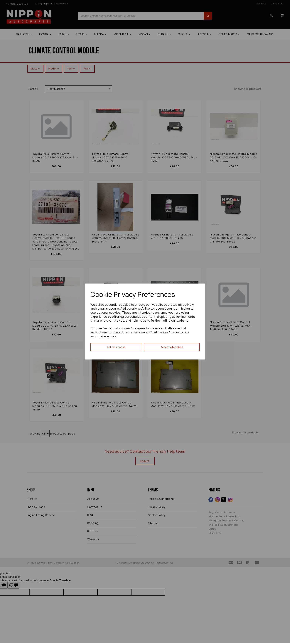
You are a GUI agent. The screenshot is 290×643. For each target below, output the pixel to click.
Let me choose (116, 347)
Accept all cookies (172, 347)
